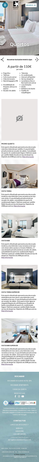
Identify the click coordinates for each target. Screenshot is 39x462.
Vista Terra (6, 191)
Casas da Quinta (19, 389)
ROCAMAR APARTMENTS (19, 385)
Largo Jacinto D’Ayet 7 (19, 425)
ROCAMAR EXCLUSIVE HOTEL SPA (19, 381)
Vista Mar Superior (9, 345)
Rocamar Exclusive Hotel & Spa (19, 59)
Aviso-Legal (4, 448)
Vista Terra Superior (10, 292)
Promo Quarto (7, 144)
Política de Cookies (14, 448)
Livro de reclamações (8, 451)
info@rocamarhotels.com (19, 440)
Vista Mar (5, 241)
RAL (16, 451)
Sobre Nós (24, 448)
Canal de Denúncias (23, 451)
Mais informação (28, 157)
